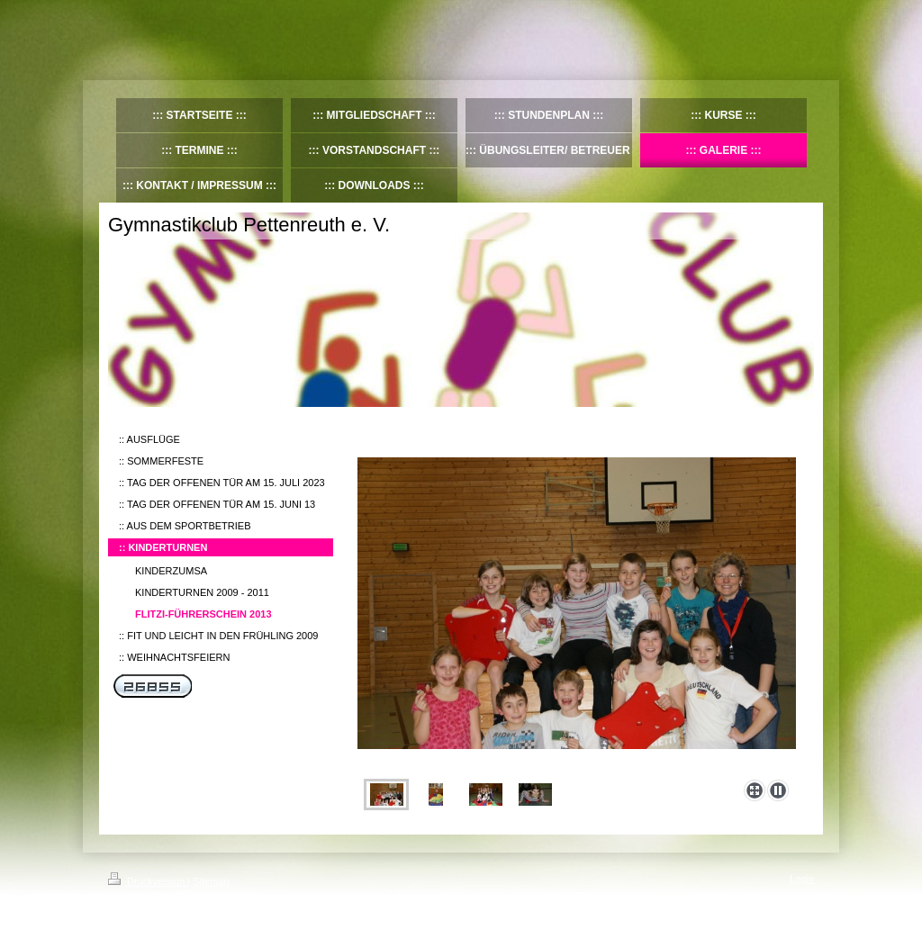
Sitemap (211, 881)
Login (802, 878)
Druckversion (147, 881)
